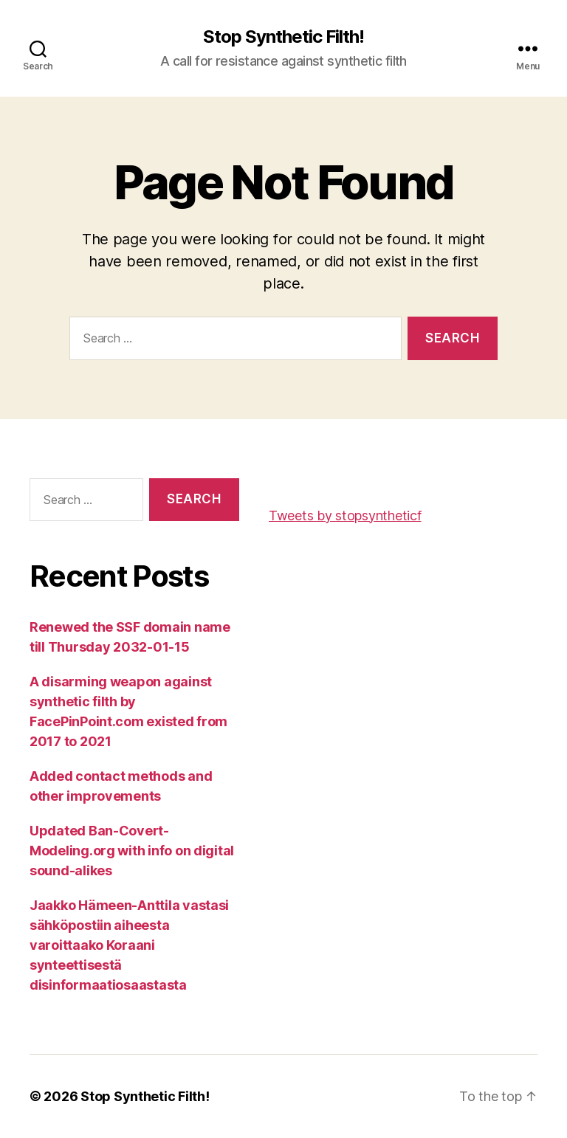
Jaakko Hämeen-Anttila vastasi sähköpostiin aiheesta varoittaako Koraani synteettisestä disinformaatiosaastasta (129, 945)
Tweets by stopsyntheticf (345, 515)
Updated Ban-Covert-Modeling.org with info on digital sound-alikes (132, 850)
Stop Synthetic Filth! (283, 37)
